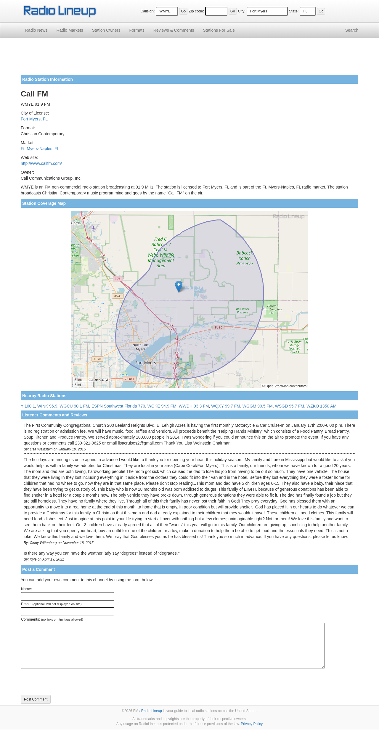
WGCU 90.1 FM (74, 406)
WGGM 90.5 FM (258, 406)
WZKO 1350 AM (321, 406)
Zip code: (196, 11)
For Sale (219, 30)
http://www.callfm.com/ (41, 163)
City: (241, 11)
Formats (136, 30)
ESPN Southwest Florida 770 (118, 406)
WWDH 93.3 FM (194, 406)
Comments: (52, 619)
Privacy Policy (252, 724)
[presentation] (66, 681)
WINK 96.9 (47, 406)
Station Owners (106, 30)
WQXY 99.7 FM (225, 406)
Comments (173, 30)
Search (351, 30)
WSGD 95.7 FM (289, 406)
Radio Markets (69, 30)
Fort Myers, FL (34, 119)
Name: (26, 589)
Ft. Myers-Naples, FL (40, 148)
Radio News (36, 30)
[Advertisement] (189, 58)
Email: (51, 604)
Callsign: (147, 11)
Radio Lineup (151, 711)
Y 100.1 (28, 406)
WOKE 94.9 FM (161, 406)
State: (294, 11)
